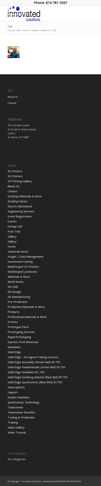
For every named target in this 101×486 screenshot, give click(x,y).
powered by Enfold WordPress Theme (62, 481)
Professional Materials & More (27, 317)
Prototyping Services (21, 332)
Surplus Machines (19, 397)
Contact (12, 103)
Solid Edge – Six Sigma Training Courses (33, 357)
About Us (13, 96)
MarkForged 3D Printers (23, 266)
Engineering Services (21, 211)
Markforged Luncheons (22, 271)
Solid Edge (14, 352)
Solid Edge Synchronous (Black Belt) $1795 (35, 382)
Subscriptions (16, 387)
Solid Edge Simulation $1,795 (26, 372)
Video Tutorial (17, 432)
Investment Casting (20, 261)
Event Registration (20, 216)
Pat (10, 26)
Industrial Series (18, 251)
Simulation (14, 347)
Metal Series (16, 281)
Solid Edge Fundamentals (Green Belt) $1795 (36, 367)
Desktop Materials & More (25, 196)
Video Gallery (16, 427)
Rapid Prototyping (19, 337)
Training (13, 422)
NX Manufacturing (19, 297)
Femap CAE (15, 226)
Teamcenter (15, 407)
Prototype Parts (18, 327)
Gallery (12, 236)
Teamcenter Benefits (21, 412)
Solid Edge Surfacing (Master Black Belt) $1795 (38, 377)
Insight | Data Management (25, 256)
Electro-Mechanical (20, 206)
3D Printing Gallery (20, 181)
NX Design (14, 292)
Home (12, 246)
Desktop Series (17, 201)
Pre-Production (17, 302)
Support (13, 392)
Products (13, 312)
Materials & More (19, 276)
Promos (13, 322)
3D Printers (15, 171)
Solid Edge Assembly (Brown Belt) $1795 (34, 362)
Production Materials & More (26, 307)
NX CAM (13, 287)
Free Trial (14, 231)
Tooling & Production (21, 417)
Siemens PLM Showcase (23, 342)
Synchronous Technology (24, 402)
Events (12, 221)
